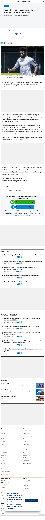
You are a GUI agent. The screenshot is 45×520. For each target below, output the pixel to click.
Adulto (2, 495)
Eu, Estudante (28, 429)
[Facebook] (5, 44)
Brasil (2, 438)
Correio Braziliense (8, 429)
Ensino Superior (26, 433)
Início (2, 30)
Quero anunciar (4, 484)
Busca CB (3, 513)
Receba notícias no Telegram (24, 207)
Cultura (24, 447)
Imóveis (3, 487)
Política (2, 436)
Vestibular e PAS (26, 449)
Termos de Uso (4, 474)
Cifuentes (9, 190)
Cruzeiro (18, 190)
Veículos (3, 490)
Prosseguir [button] (31, 500)
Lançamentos (26, 488)
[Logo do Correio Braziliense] (22, 2)
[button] (14, 508)
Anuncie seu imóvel (27, 483)
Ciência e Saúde (4, 455)
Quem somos (4, 468)
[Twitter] (8, 44)
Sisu (24, 452)
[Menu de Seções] (2, 1)
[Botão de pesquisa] (43, 1)
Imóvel (25, 478)
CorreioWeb (5, 478)
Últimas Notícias (26, 444)
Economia (3, 441)
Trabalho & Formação (27, 436)
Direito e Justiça (4, 452)
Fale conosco (26, 460)
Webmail (3, 480)
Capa (2, 430)
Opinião (3, 457)
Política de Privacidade (6, 471)
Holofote (3, 460)
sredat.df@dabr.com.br (22, 215)
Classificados (5, 483)
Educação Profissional (27, 455)
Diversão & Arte (4, 447)
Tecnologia (3, 463)
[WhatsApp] (2, 44)
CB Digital (3, 510)
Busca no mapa (26, 485)
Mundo (2, 444)
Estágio (24, 438)
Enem (24, 441)
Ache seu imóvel (26, 480)
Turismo (3, 466)
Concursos (27, 463)
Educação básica (26, 430)
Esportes (8, 30)
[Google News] (11, 44)
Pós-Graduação (26, 457)
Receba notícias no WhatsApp (25, 202)
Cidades (3, 433)
